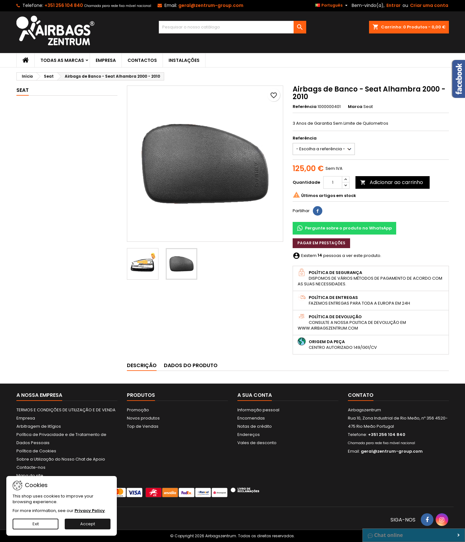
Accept (87, 524)
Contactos (142, 60)
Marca (355, 107)
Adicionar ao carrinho (391, 182)
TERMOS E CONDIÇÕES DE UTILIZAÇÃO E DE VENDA (66, 410)
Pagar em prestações (321, 243)
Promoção (138, 410)
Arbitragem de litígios (38, 426)
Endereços (248, 435)
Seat (22, 90)
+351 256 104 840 (64, 5)
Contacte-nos (30, 467)
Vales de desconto (257, 443)
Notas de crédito (254, 426)
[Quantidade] (332, 182)
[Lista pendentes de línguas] (332, 5)
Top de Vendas (142, 426)
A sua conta (254, 395)
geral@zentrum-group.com (210, 5)
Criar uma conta (429, 5)
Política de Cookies (36, 451)
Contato (360, 395)
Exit (36, 524)
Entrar (393, 5)
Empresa (106, 60)
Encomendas (251, 418)
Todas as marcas (62, 60)
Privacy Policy (90, 511)
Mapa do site (29, 476)
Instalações (184, 60)
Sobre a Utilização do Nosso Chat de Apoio (60, 459)
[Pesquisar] (232, 27)
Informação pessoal (258, 410)
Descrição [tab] (142, 365)
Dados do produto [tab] (191, 365)
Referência (305, 107)
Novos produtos (143, 418)
